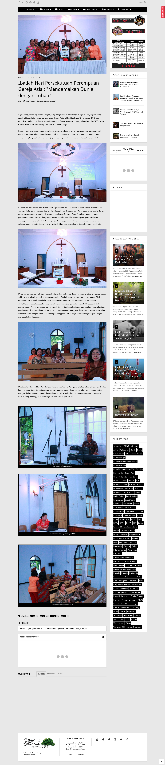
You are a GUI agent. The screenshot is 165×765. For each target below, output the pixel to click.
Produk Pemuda (137, 596)
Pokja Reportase (124, 584)
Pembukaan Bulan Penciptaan (124, 569)
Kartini (136, 504)
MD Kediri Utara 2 (128, 531)
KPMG (133, 519)
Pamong (127, 546)
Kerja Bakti (117, 515)
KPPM (121, 523)
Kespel (139, 515)
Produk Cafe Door (120, 592)
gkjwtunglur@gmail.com (77, 749)
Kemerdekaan (118, 511)
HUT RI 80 (117, 492)
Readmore (138, 276)
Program (59, 9)
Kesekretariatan (130, 515)
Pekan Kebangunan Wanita (123, 558)
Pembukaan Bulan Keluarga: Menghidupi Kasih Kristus (126, 259)
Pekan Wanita (118, 565)
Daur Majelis (118, 473)
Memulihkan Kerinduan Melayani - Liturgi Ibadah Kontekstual (129, 84)
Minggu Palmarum (120, 535)
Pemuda (116, 573)
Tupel (122, 619)
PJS (114, 584)
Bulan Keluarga (119, 458)
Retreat (116, 608)
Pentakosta (133, 573)
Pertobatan (133, 581)
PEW (141, 581)
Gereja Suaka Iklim (120, 477)
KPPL (115, 523)
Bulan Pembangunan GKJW (123, 469)
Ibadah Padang (118, 496)
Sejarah (122, 611)
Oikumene (123, 542)
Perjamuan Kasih (119, 577)
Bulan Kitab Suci (119, 465)
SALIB (115, 611)
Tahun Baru (117, 615)
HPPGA (131, 481)
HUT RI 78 (129, 488)
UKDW (134, 619)
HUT (138, 481)
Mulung (135, 538)
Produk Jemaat (90, 9)
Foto (132, 473)
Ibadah (137, 492)
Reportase (45, 9)
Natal (115, 542)
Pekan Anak (132, 550)
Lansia (140, 523)
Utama (31, 9)
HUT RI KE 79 (128, 492)
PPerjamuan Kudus (120, 588)
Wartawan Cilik (119, 627)
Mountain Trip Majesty (121, 538)
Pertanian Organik (120, 581)
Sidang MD (131, 611)
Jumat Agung (130, 500)
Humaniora (108, 9)
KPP (139, 519)
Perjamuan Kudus (134, 577)
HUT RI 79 (138, 488)
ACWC (126, 446)
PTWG (140, 600)
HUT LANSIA (118, 488)
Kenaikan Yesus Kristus (134, 511)
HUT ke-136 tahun (136, 484)
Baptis (133, 450)
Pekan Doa (117, 554)
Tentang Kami (124, 9)
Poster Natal (136, 584)
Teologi (137, 615)
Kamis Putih (127, 504)
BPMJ (128, 454)
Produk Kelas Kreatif (121, 596)
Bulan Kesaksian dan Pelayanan (125, 461)
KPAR (115, 519)
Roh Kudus (125, 608)
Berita (29, 77)
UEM (128, 619)
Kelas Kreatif (118, 508)
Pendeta (124, 573)
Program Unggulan (129, 600)
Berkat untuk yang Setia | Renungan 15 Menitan (129, 136)
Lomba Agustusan (130, 527)
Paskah (134, 546)
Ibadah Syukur (131, 496)
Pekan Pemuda (130, 561)
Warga (128, 623)
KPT (134, 523)
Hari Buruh (133, 477)
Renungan (73, 9)
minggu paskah (134, 535)
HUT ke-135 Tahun (120, 484)
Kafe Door (117, 504)
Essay (127, 473)
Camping (139, 469)
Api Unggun (124, 450)
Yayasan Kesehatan (134, 627)
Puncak (116, 604)
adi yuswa (134, 446)
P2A (130, 542)
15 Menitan (117, 446)
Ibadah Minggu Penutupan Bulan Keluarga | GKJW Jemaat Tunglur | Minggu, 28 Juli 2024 (132, 98)
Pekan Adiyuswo (119, 550)
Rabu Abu (124, 604)
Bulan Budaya (137, 454)
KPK (127, 519)
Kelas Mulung (130, 508)
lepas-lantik (117, 527)
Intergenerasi (118, 500)
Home (20, 77)
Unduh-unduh (118, 623)
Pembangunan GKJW (133, 565)
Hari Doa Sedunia (120, 481)
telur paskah (128, 615)
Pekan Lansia (118, 561)
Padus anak (117, 546)
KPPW (38, 77)
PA (135, 542)
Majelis (116, 531)
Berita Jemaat (118, 454)
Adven (115, 450)
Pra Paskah (134, 588)
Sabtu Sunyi (135, 608)
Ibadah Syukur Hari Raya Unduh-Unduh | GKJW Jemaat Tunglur (131, 112)
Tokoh (115, 619)
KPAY (122, 519)
